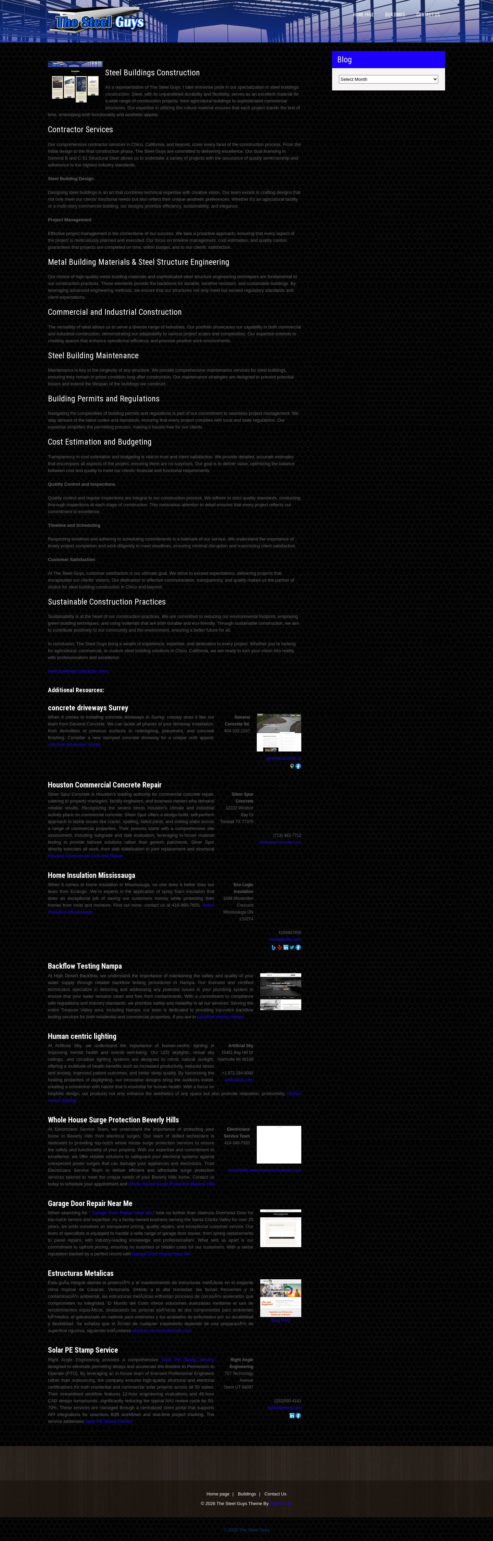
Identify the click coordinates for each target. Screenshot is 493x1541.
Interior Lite (281, 1503)
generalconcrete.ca (283, 758)
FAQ (285, 1320)
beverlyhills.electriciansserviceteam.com (264, 1170)
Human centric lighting (82, 1036)
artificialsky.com (239, 1080)
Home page (363, 14)
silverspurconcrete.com (280, 842)
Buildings (395, 14)
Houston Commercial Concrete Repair (105, 785)
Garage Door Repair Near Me (90, 1203)
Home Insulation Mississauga (91, 875)
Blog (275, 1320)
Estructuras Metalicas (81, 1273)
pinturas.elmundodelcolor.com (161, 1330)
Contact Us (428, 14)
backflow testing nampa (220, 1016)
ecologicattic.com (285, 939)
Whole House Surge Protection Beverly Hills (113, 1120)
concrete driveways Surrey (88, 708)
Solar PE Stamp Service (83, 1350)
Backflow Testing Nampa (85, 966)
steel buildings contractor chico (78, 671)
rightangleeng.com (284, 1407)
